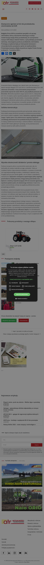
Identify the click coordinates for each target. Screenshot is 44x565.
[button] (22, 279)
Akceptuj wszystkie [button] (22, 294)
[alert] (22, 282)
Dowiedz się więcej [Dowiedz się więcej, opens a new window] (22, 276)
